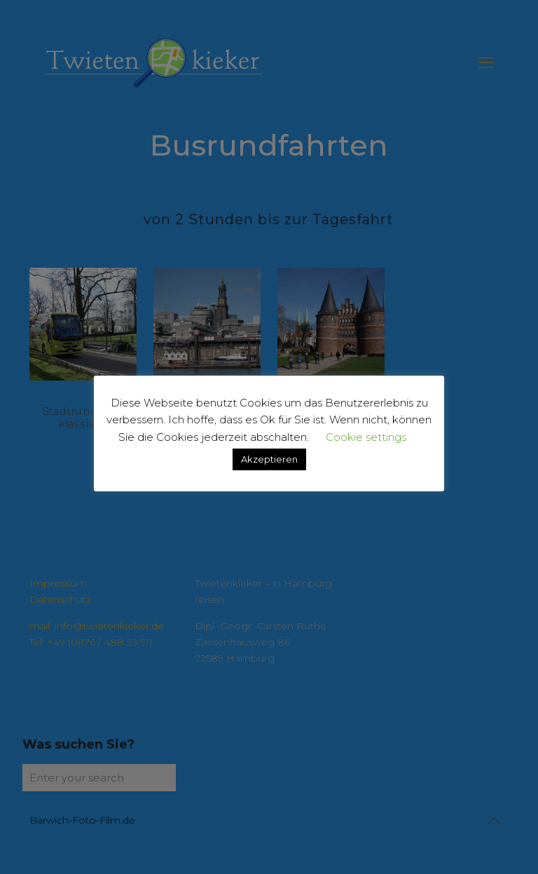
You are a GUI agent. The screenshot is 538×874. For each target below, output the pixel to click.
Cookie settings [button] (366, 437)
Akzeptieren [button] (269, 459)
